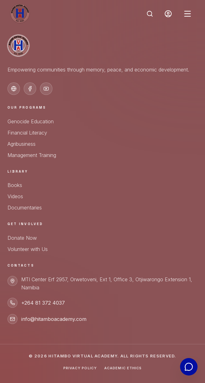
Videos (15, 196)
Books (14, 185)
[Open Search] (149, 13)
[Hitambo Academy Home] (20, 13)
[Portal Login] (168, 14)
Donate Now (22, 238)
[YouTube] (46, 88)
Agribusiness (21, 144)
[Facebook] (30, 88)
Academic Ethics (123, 368)
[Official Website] (13, 88)
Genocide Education (30, 121)
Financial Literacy (27, 133)
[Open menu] (187, 13)
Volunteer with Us (27, 249)
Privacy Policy (80, 368)
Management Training (31, 155)
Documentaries (24, 207)
